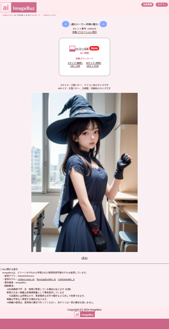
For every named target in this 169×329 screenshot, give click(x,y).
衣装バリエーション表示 (84, 32)
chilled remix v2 (26, 279)
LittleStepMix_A (66, 279)
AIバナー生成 (79, 49)
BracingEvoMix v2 (46, 279)
